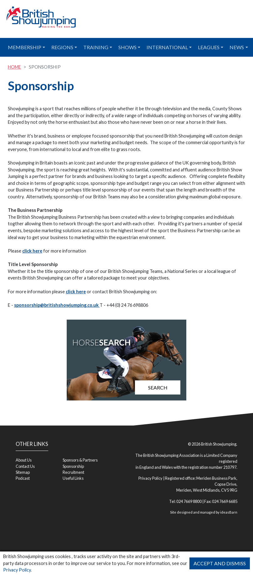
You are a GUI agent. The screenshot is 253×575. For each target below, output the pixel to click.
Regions (62, 47)
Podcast (23, 478)
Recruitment (73, 472)
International (167, 47)
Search (158, 387)
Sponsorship (73, 466)
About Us (24, 460)
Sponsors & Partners (80, 460)
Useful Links (73, 478)
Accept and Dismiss (220, 563)
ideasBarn (228, 512)
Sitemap (23, 472)
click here (32, 251)
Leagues (208, 47)
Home (14, 67)
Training (95, 47)
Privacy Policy (17, 569)
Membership (24, 47)
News (237, 47)
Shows (127, 47)
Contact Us (25, 466)
